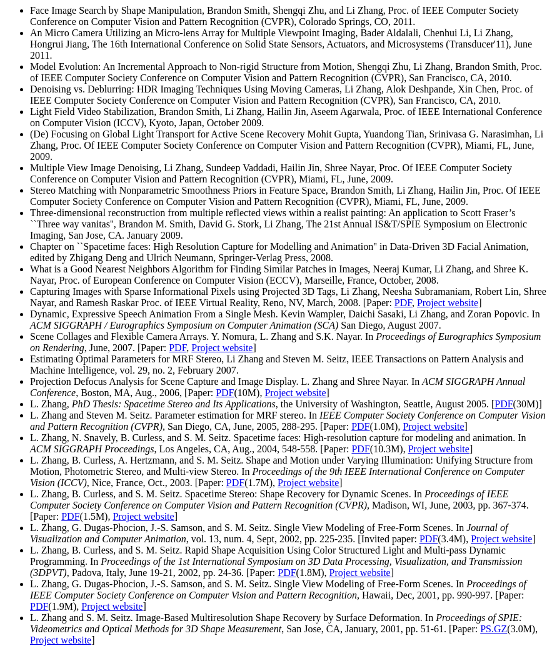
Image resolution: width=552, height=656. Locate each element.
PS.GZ (493, 629)
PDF (403, 302)
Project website (447, 302)
